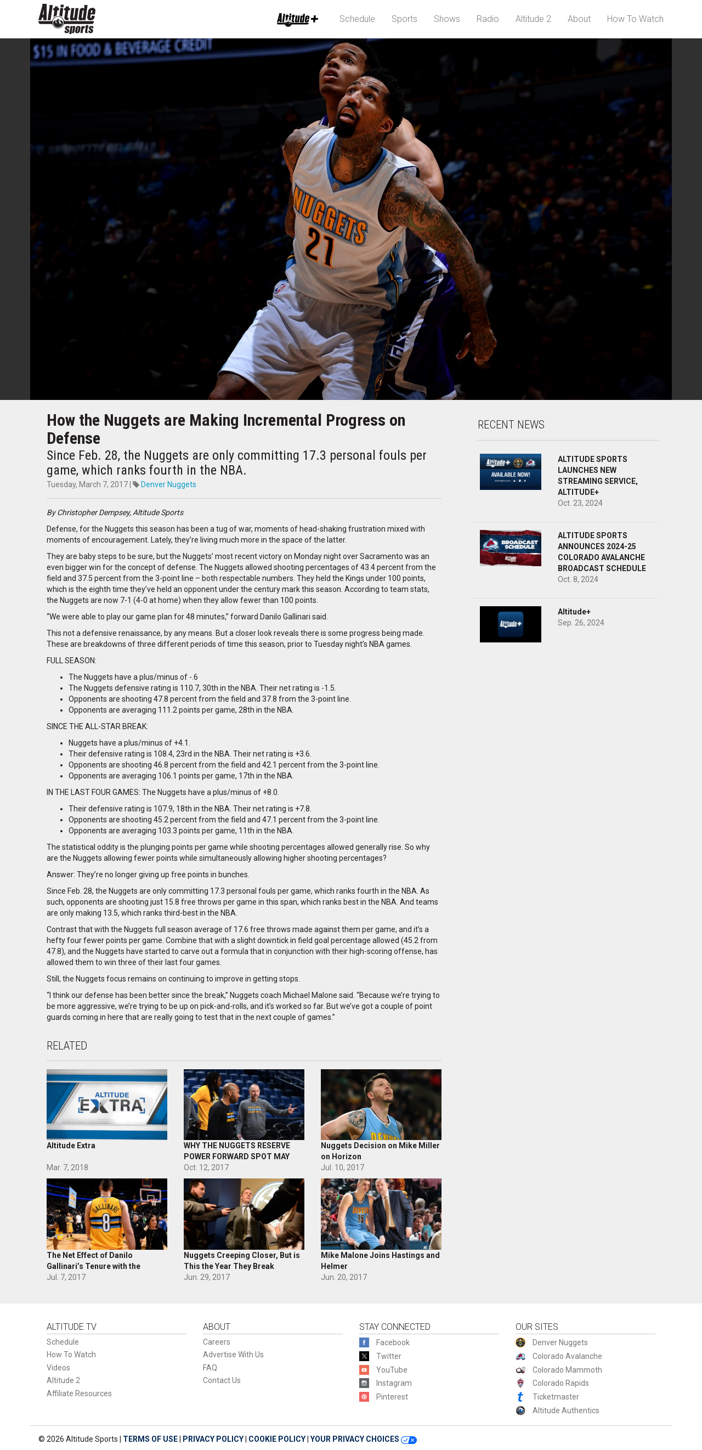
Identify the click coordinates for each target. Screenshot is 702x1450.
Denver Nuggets (168, 484)
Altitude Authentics (566, 1410)
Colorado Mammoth (567, 1370)
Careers (216, 1342)
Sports (404, 19)
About (579, 19)
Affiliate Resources (79, 1393)
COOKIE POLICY (276, 1439)
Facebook (393, 1342)
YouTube (391, 1370)
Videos (58, 1367)
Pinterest (392, 1396)
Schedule (357, 19)
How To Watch (635, 19)
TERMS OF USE (150, 1439)
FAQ (210, 1367)
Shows (447, 19)
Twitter (388, 1356)
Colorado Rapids (561, 1383)
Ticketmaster (556, 1396)
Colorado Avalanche (567, 1356)
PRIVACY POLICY (213, 1439)
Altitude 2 (533, 19)
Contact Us (222, 1380)
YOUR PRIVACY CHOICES (363, 1439)
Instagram (394, 1383)
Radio (488, 19)
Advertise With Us (233, 1354)
